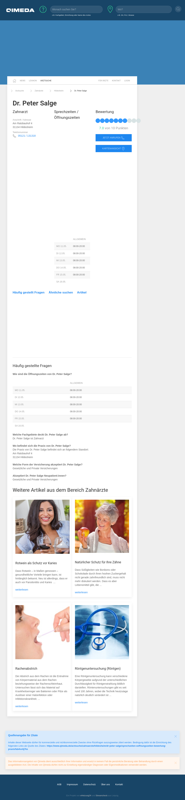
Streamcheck (101, 795)
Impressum (72, 784)
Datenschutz (89, 784)
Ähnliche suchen (61, 292)
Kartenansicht (113, 149)
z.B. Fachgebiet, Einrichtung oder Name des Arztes (71, 15)
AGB (59, 784)
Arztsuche (45, 80)
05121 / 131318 (27, 135)
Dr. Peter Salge (78, 91)
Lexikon (33, 80)
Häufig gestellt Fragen (28, 292)
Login (127, 80)
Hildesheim (56, 91)
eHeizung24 (85, 795)
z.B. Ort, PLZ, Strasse (125, 15)
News (22, 80)
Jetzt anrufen (114, 138)
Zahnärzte (36, 91)
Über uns (105, 784)
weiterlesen (21, 589)
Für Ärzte (103, 80)
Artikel (82, 292)
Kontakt (116, 80)
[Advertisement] (92, 48)
